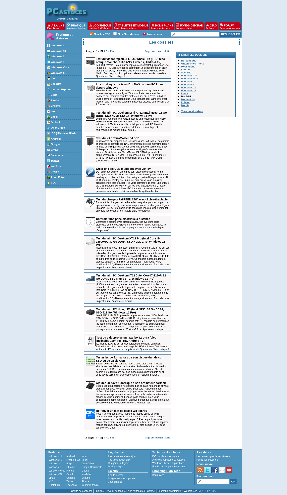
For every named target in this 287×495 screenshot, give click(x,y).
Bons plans (158, 475)
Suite (167, 51)
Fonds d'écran (116, 475)
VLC (51, 481)
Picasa (85, 481)
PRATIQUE (76, 26)
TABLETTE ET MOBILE (131, 26)
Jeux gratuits (115, 481)
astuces (176, 456)
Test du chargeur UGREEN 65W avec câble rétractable (132, 199)
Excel (84, 460)
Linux (52, 477)
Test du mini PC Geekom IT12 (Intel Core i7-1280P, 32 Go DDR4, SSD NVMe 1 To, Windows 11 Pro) (131, 277)
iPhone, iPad (73, 460)
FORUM (230, 26)
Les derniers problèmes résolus (213, 456)
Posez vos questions (207, 459)
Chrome (70, 467)
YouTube (86, 474)
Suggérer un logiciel (119, 463)
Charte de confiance (81, 491)
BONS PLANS (162, 26)
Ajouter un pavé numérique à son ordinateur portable (131, 383)
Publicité (99, 491)
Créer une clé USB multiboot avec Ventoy (123, 168)
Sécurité (86, 477)
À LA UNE (55, 26)
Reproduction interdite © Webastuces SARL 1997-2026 (186, 491)
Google (85, 470)
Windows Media (90, 485)
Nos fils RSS (102, 34)
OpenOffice (88, 463)
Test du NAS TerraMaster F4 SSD (118, 138)
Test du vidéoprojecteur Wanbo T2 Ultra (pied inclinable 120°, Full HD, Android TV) (126, 339)
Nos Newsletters (129, 34)
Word (84, 456)
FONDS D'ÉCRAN (189, 26)
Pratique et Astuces (64, 36)
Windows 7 (55, 467)
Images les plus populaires (122, 478)
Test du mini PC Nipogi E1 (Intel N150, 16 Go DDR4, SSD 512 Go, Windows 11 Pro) (130, 311)
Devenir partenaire (116, 491)
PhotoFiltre (55, 485)
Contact (151, 491)
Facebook (71, 485)
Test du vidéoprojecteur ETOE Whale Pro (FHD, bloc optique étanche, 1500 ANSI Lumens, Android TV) (130, 60)
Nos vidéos (154, 34)
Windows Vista (57, 470)
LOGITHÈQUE (100, 26)
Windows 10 (55, 460)
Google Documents (92, 467)
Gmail (69, 474)
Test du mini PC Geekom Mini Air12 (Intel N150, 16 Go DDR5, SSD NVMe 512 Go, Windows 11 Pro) (131, 114)
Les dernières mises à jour (122, 456)
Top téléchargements (119, 459)
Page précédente (154, 51)
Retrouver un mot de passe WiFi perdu (121, 410)
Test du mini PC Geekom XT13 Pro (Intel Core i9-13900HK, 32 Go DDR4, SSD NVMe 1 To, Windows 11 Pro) (130, 241)
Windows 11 (55, 456)
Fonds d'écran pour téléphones (168, 466)
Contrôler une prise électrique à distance (123, 219)
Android (70, 456)
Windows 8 (55, 463)
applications (164, 456)
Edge (69, 463)
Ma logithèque (115, 466)
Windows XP (56, 474)
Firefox (70, 470)
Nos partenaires (136, 491)
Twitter (69, 481)
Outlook (70, 477)
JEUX (211, 26)
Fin (112, 51)
